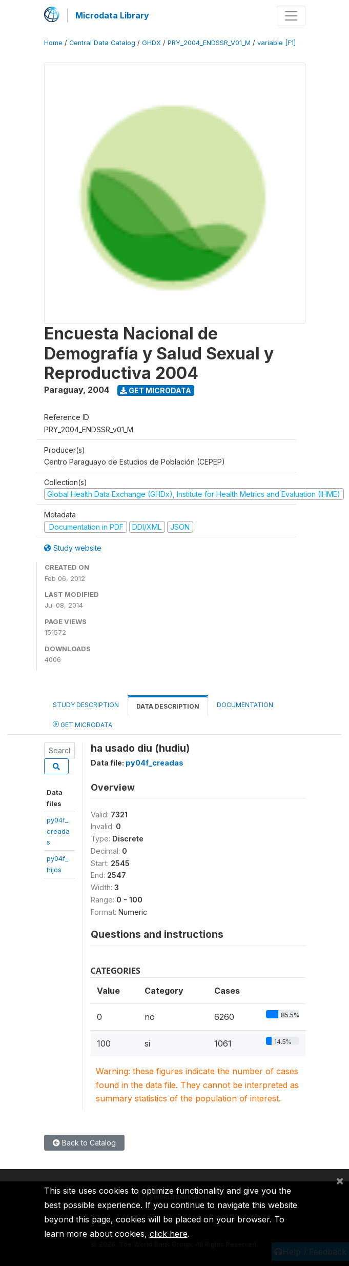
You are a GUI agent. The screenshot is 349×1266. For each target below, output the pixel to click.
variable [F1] (276, 43)
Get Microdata (155, 390)
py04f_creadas (58, 831)
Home (53, 43)
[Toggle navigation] (291, 16)
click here (169, 1234)
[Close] (340, 1180)
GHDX (151, 43)
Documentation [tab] (245, 705)
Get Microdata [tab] (82, 724)
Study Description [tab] (86, 705)
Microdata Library (112, 15)
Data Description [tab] (167, 706)
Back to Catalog (84, 1142)
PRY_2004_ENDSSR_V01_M (209, 43)
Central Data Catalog (102, 43)
